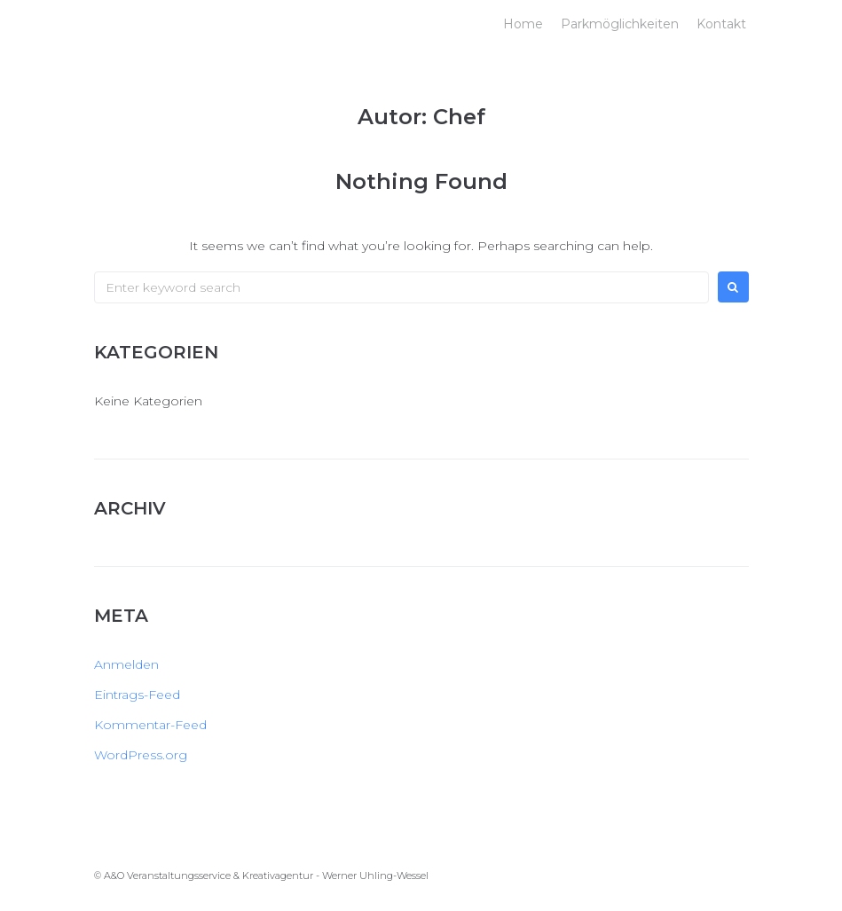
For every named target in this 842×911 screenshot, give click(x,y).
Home (523, 24)
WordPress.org (140, 755)
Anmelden (126, 664)
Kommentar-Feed (150, 725)
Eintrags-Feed (137, 695)
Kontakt (721, 24)
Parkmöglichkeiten (620, 24)
